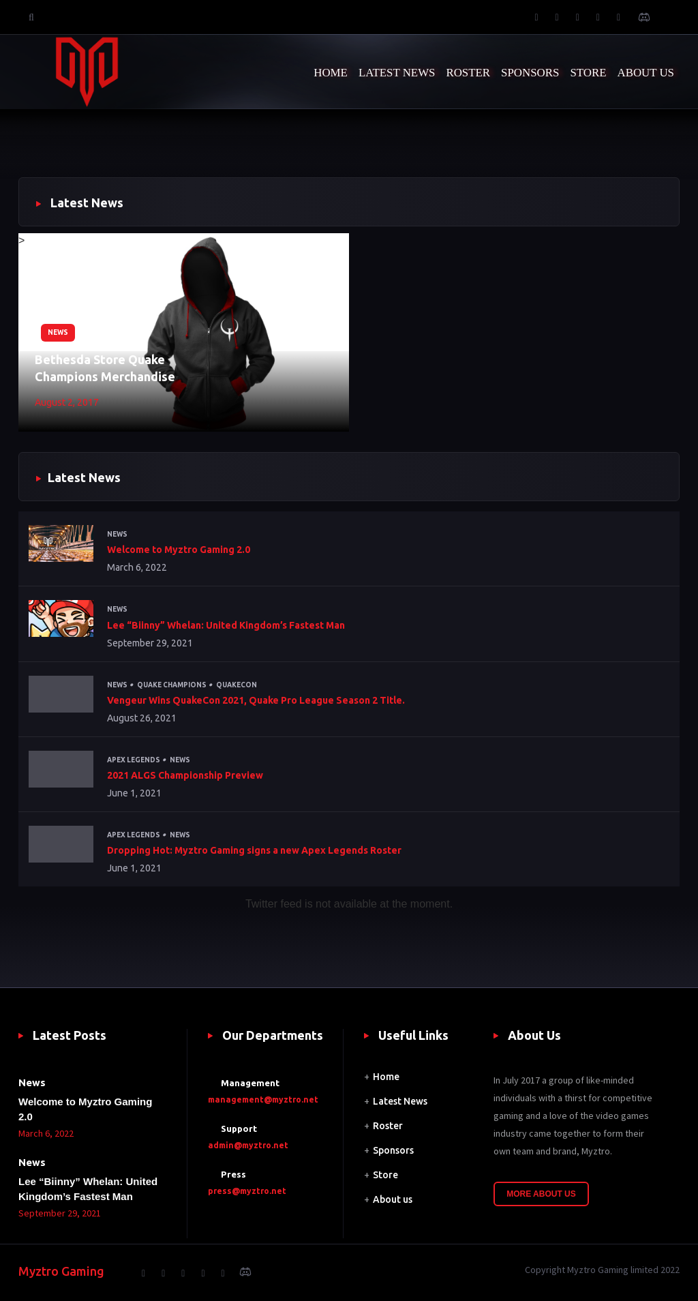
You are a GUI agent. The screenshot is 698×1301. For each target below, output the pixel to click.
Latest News (400, 1101)
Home (386, 1076)
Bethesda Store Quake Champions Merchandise (105, 368)
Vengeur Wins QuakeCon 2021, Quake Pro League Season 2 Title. (256, 700)
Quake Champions (172, 685)
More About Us (541, 1194)
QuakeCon (236, 685)
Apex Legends (133, 760)
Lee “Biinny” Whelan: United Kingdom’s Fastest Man (226, 625)
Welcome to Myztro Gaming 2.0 (178, 549)
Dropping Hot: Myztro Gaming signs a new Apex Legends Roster (254, 850)
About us (392, 1199)
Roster (388, 1125)
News (58, 332)
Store (385, 1174)
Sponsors (393, 1150)
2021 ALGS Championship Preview (185, 775)
